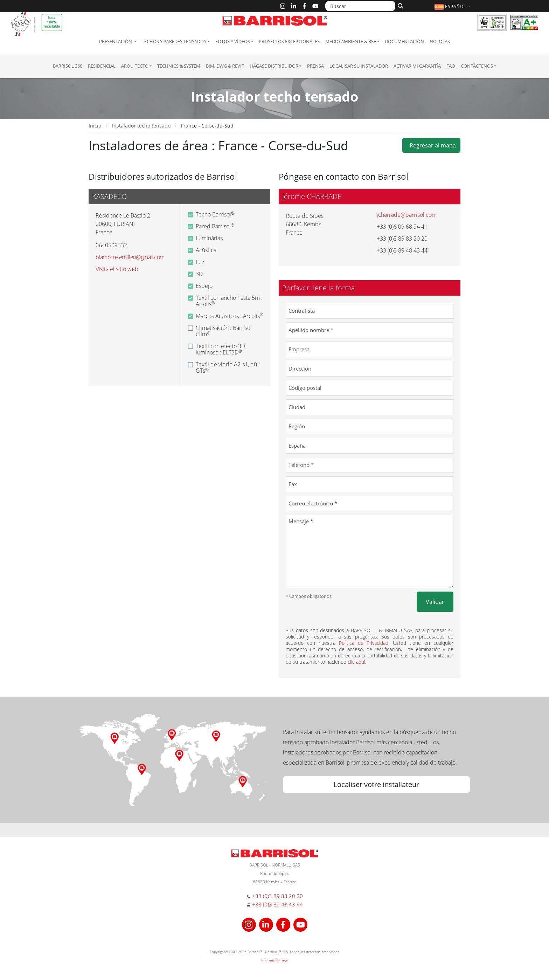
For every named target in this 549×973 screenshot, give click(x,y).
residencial (102, 66)
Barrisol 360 (67, 66)
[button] (453, 6)
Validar (435, 602)
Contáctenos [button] (477, 66)
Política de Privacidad (364, 643)
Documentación (404, 41)
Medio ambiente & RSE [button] (350, 41)
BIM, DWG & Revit (225, 66)
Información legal (274, 960)
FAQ (450, 66)
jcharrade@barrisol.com (407, 215)
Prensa (315, 66)
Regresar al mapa (431, 145)
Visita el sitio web (117, 269)
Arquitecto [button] (134, 66)
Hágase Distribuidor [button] (274, 66)
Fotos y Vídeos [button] (232, 41)
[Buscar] (360, 6)
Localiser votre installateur (376, 784)
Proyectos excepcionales (289, 41)
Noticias (440, 41)
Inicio (95, 125)
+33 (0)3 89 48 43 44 (277, 904)
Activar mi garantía (417, 66)
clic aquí (356, 661)
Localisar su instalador (358, 66)
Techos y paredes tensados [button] (174, 41)
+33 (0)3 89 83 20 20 (277, 895)
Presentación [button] (116, 41)
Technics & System (178, 66)
